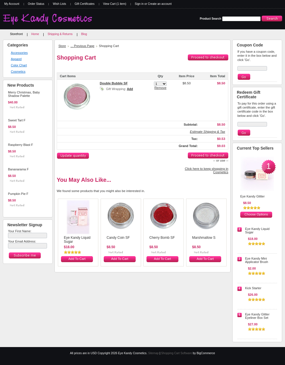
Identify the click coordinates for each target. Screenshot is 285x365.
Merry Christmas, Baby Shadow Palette (24, 94)
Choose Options (256, 214)
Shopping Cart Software (176, 353)
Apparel (16, 59)
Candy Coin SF (118, 238)
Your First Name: (19, 231)
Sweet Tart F (17, 120)
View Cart (114, 3)
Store (62, 46)
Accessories (19, 52)
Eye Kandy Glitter (252, 196)
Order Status (36, 3)
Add (130, 89)
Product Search (210, 18)
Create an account (160, 3)
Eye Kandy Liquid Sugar (77, 240)
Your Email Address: (22, 241)
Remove (160, 87)
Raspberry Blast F (20, 144)
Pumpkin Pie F (18, 193)
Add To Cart (16, 111)
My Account (11, 3)
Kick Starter (253, 288)
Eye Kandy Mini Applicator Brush (256, 260)
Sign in (139, 3)
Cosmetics (18, 71)
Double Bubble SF (114, 83)
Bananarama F (18, 169)
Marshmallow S (203, 238)
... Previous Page (82, 46)
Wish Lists (59, 3)
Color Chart (19, 65)
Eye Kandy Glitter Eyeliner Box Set (257, 316)
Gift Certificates (85, 3)
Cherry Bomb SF (162, 238)
